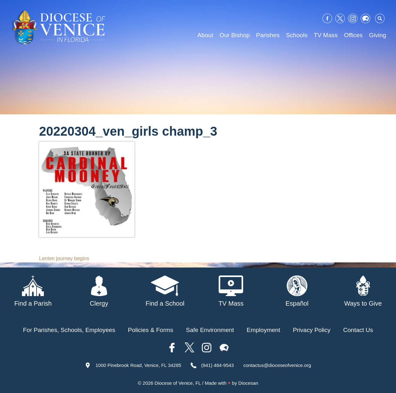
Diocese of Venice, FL (177, 383)
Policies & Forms (151, 330)
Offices (353, 35)
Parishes (268, 35)
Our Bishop (235, 35)
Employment (263, 330)
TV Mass (326, 35)
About (205, 35)
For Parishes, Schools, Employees (69, 330)
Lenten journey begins (64, 258)
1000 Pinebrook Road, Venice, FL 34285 (138, 365)
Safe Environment (210, 330)
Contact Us (358, 330)
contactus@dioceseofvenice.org (277, 365)
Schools (297, 35)
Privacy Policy (312, 330)
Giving (377, 35)
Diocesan (248, 383)
